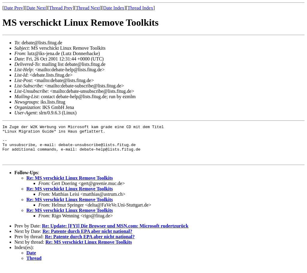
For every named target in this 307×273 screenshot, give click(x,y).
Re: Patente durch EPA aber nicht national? (88, 238)
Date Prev (13, 7)
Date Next (36, 7)
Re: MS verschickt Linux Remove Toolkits (69, 185)
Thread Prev (61, 7)
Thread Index (140, 7)
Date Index (113, 7)
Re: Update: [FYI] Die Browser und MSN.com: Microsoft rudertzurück (115, 233)
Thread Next (88, 7)
